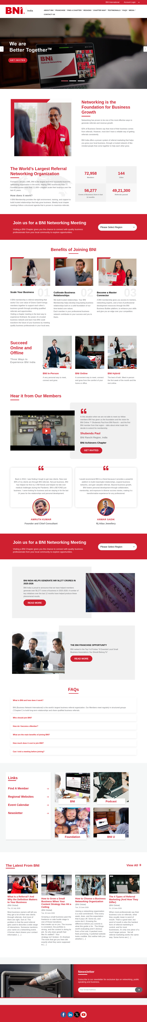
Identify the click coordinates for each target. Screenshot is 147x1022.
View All (133, 865)
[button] (2, 49)
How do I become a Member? (25, 726)
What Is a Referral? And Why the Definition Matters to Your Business (22, 889)
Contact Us (49, 14)
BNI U (111, 836)
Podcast (111, 801)
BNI (72, 801)
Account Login (131, 2)
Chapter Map (99, 10)
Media (131, 10)
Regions (87, 10)
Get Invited (19, 60)
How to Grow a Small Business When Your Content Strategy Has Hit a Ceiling (56, 892)
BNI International (112, 2)
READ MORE (35, 602)
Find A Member (28, 789)
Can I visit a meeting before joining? (28, 751)
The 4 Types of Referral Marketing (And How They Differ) (124, 889)
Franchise (60, 10)
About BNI (48, 10)
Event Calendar (28, 809)
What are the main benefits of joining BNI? (31, 735)
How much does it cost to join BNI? (28, 743)
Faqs (124, 10)
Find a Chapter (74, 10)
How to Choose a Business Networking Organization (90, 890)
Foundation (72, 836)
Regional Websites (28, 799)
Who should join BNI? (22, 718)
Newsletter (28, 820)
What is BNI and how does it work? (28, 700)
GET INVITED (91, 450)
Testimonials (114, 10)
